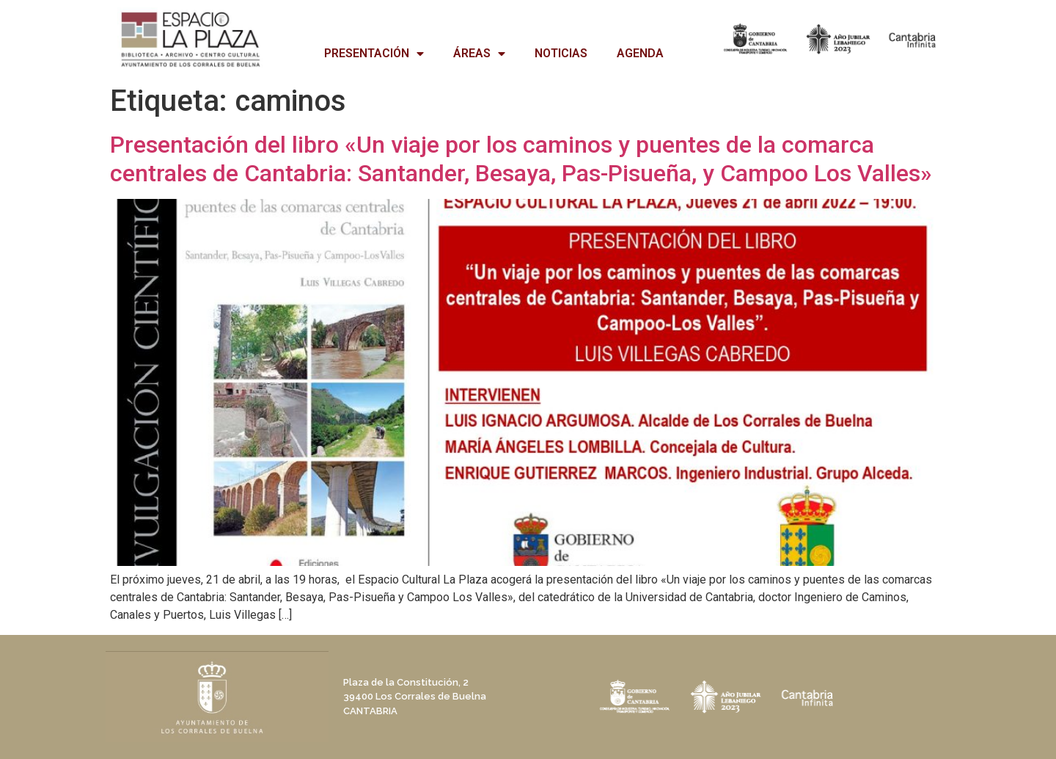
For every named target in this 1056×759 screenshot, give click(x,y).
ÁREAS (479, 53)
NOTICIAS (561, 53)
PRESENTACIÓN (374, 53)
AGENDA (640, 53)
